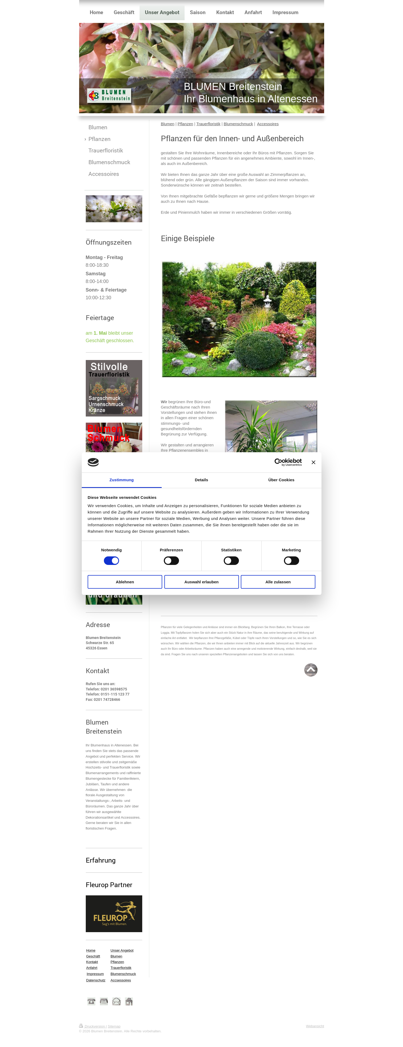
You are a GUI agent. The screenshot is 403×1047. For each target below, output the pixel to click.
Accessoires (268, 124)
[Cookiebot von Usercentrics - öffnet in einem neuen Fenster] (278, 462)
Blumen (167, 124)
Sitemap (114, 1026)
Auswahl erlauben (201, 582)
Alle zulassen (278, 582)
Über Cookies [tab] (281, 480)
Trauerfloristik (208, 124)
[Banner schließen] (313, 462)
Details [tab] (201, 480)
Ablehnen (125, 582)
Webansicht (315, 1026)
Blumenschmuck (238, 124)
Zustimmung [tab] (121, 480)
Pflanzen (185, 124)
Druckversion (92, 1026)
